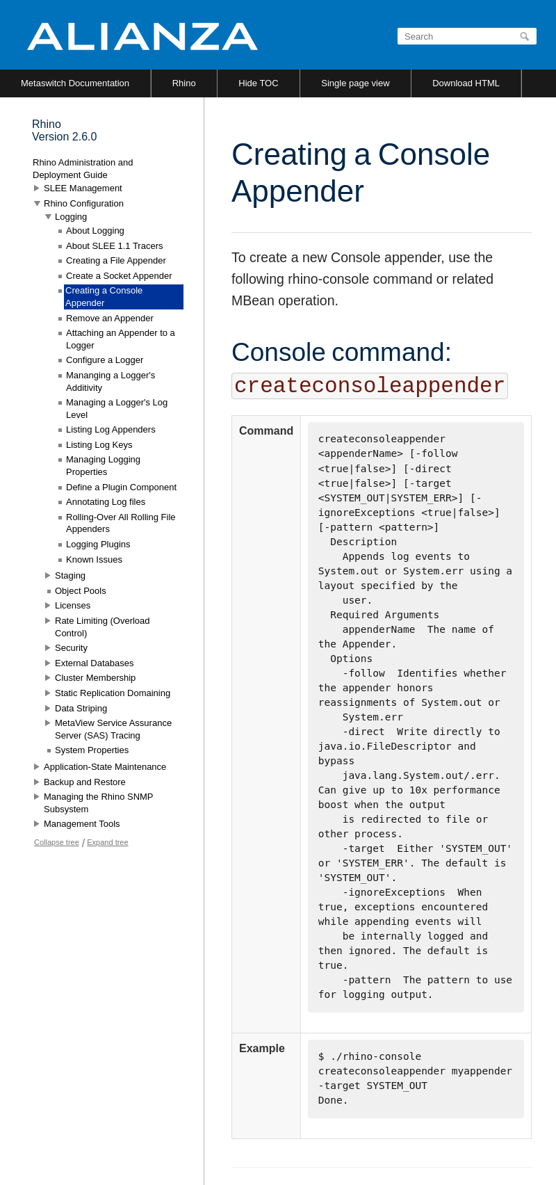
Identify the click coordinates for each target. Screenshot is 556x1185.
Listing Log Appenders (111, 429)
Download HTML (466, 83)
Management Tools (82, 824)
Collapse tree (56, 842)
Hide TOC (258, 83)
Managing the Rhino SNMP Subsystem (98, 802)
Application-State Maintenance (105, 766)
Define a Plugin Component (121, 487)
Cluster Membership (95, 677)
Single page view (355, 83)
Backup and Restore (85, 782)
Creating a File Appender (116, 260)
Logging (71, 216)
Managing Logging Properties (103, 465)
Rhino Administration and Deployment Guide (83, 168)
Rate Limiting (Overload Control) (102, 626)
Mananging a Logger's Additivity (110, 381)
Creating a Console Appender (103, 296)
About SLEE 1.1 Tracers (114, 246)
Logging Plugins (98, 544)
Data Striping (81, 708)
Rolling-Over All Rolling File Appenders (121, 523)
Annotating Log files (105, 502)
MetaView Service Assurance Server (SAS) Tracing (113, 729)
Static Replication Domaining (112, 693)
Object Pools (80, 591)
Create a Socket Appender (119, 276)
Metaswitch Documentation (75, 83)
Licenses (72, 605)
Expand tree (107, 842)
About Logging (95, 230)
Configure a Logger (104, 360)
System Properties (92, 750)
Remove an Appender (110, 318)
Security (71, 648)
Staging (70, 575)
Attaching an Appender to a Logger (120, 339)
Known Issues (94, 559)
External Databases (94, 663)
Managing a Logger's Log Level (116, 408)
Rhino (184, 83)
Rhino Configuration (84, 203)
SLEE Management (83, 188)
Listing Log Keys (99, 445)
